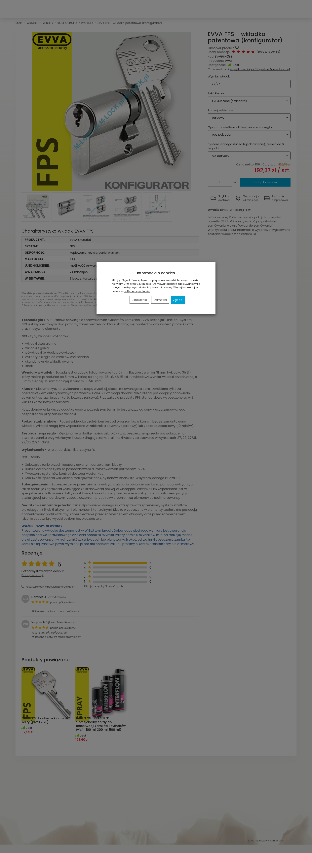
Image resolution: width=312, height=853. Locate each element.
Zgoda (177, 300)
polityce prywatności (137, 291)
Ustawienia (139, 300)
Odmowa (160, 300)
